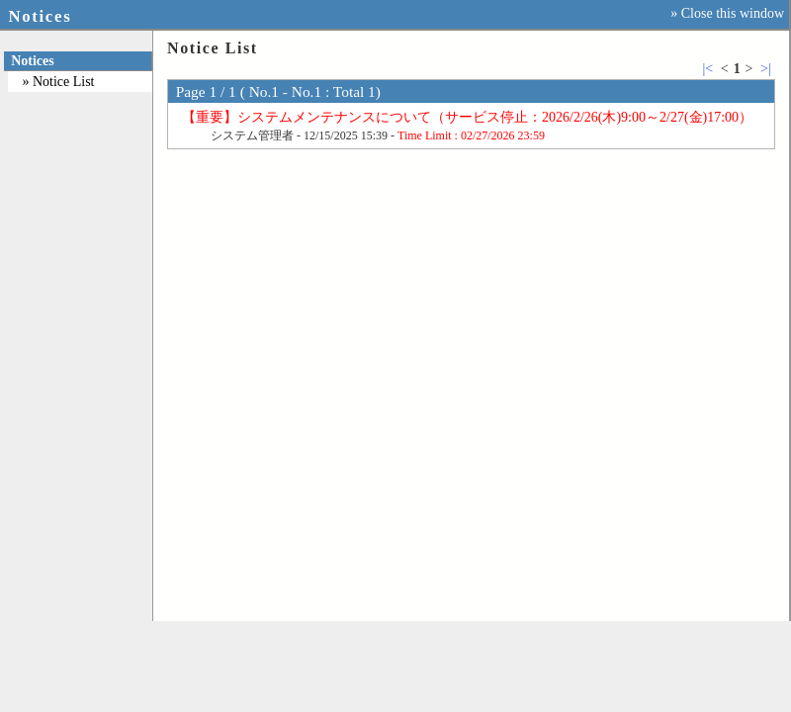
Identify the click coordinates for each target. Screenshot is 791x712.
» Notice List (58, 81)
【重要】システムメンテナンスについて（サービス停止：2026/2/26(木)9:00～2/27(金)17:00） (467, 117)
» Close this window (727, 13)
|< (707, 68)
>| (765, 68)
